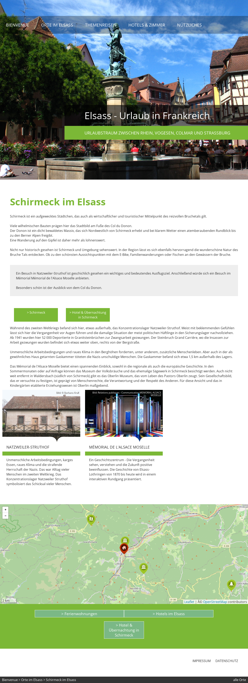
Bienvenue (17, 25)
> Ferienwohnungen (79, 613)
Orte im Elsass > (33, 680)
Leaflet (189, 602)
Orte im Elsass (57, 25)
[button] (143, 568)
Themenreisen (100, 25)
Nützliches (189, 25)
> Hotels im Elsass (169, 613)
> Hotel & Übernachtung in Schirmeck (87, 314)
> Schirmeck (36, 312)
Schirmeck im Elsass (61, 680)
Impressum (201, 661)
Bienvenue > (11, 680)
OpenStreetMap (215, 602)
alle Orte (239, 680)
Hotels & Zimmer (146, 25)
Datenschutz (226, 661)
